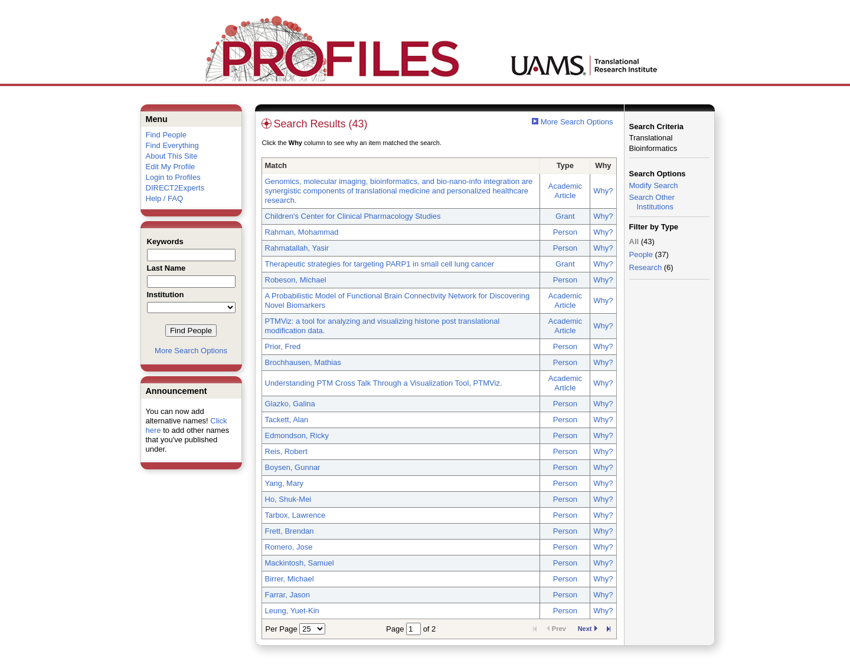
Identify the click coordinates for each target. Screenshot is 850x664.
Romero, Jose (289, 547)
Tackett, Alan (287, 419)
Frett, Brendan (289, 531)
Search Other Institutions (652, 202)
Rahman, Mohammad (302, 232)
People (641, 254)
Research (645, 267)
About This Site (172, 156)
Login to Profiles (173, 177)
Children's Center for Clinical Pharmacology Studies (353, 216)
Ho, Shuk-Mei (288, 499)
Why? (603, 190)
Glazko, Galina (290, 403)
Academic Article (565, 191)
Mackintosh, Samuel (299, 562)
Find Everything (172, 145)
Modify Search (653, 185)
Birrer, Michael (289, 578)
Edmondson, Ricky (297, 435)
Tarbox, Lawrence (295, 515)
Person (565, 232)
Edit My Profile (170, 166)
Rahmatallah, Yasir (297, 248)
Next (587, 628)
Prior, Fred (283, 346)
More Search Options (191, 350)
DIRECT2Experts (175, 187)
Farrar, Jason (287, 594)
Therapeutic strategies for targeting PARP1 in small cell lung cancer (380, 263)
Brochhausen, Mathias (303, 362)
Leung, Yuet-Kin (292, 610)
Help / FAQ (165, 198)
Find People (166, 134)
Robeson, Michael (295, 279)
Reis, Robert (286, 451)
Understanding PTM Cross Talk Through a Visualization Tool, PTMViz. (383, 383)
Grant (565, 216)
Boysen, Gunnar (293, 467)
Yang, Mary (284, 483)
